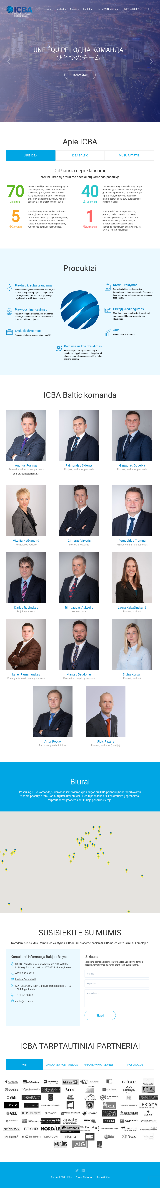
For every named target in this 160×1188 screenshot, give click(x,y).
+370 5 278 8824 (130, 8)
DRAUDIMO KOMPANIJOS (61, 1064)
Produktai (61, 8)
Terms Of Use (103, 1176)
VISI (24, 1064)
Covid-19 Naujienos (108, 8)
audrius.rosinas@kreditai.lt (26, 473)
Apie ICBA (30, 155)
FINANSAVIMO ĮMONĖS (98, 1064)
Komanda (74, 8)
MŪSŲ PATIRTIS (129, 155)
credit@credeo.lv (24, 1001)
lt (150, 9)
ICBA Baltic (80, 155)
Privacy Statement (84, 1176)
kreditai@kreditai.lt (25, 979)
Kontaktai (88, 8)
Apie (49, 8)
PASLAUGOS (135, 1064)
